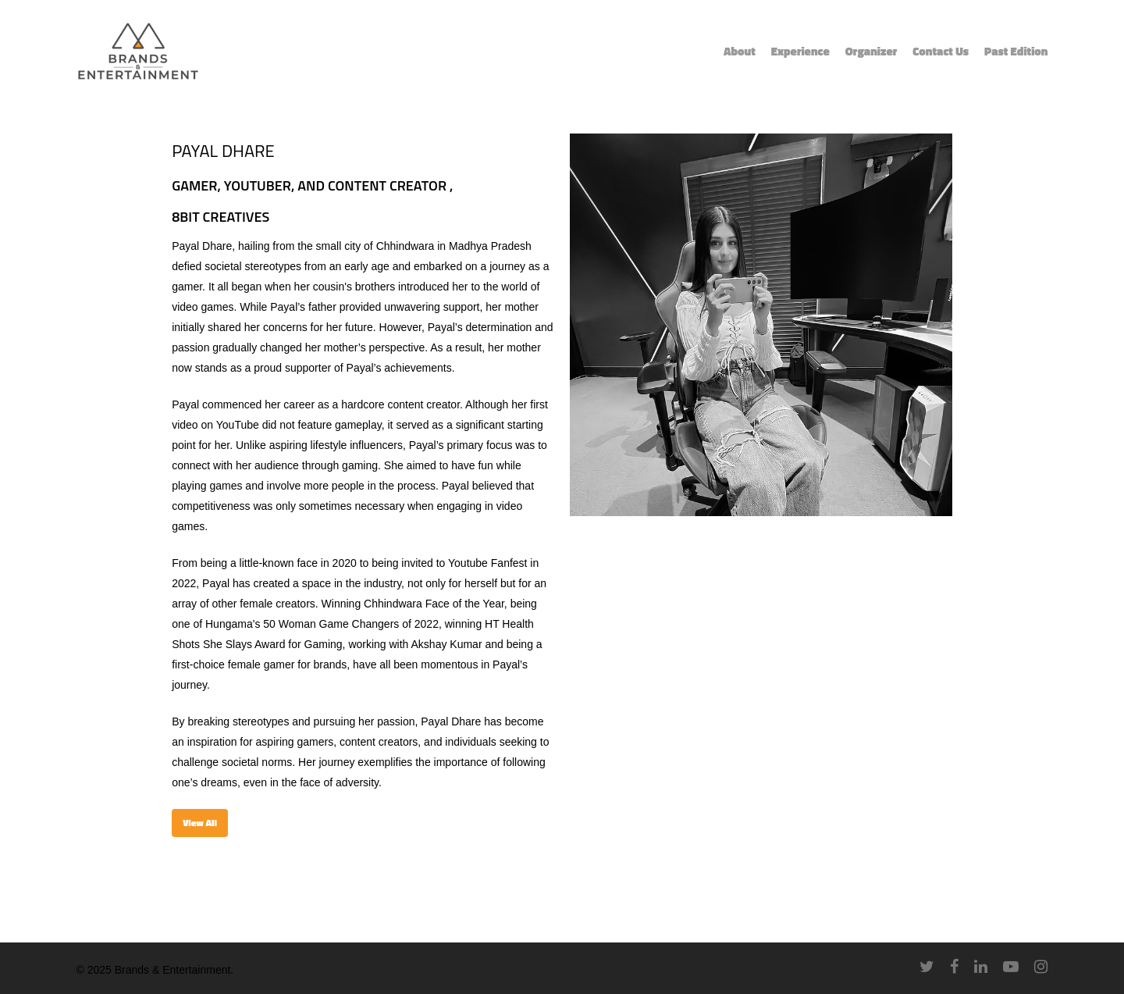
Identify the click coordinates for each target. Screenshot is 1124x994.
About (740, 51)
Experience (800, 51)
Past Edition (1016, 51)
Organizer (871, 51)
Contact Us (940, 51)
